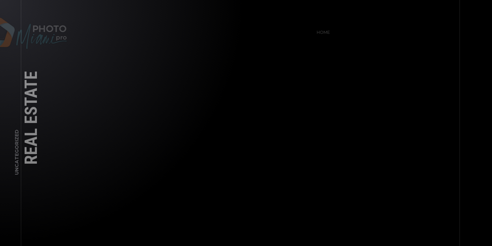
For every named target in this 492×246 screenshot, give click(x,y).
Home (321, 30)
